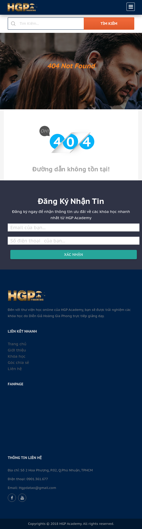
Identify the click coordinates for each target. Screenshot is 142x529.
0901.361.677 (37, 479)
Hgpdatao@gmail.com (37, 488)
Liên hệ (15, 368)
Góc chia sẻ (18, 362)
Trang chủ (17, 343)
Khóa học (17, 356)
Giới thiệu (17, 350)
